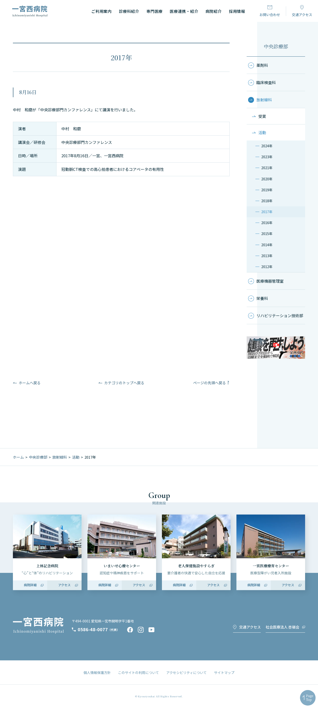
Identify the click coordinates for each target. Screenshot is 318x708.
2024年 (266, 145)
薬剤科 (262, 65)
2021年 (266, 167)
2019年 (266, 189)
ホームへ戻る (30, 382)
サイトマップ (224, 672)
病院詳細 (30, 585)
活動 (262, 132)
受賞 (262, 116)
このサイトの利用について (138, 672)
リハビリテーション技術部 (279, 315)
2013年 (266, 255)
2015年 (266, 233)
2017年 (266, 211)
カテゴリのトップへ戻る (124, 382)
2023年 (266, 156)
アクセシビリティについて (186, 672)
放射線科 (264, 100)
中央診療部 (276, 46)
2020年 (266, 178)
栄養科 (262, 298)
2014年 (266, 244)
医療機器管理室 (270, 281)
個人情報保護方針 (97, 672)
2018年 (266, 200)
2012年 (266, 266)
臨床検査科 (266, 82)
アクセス (64, 585)
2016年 (266, 222)
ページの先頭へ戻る (209, 382)
